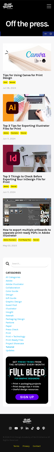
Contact (37, 446)
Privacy (26, 446)
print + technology (15, 336)
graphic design (14, 301)
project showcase (15, 343)
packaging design (15, 319)
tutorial (12, 82)
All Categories (13, 277)
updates (10, 350)
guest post (11, 305)
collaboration (13, 287)
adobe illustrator (10, 240)
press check (12, 329)
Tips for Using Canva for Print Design (23, 76)
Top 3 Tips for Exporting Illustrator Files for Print (26, 127)
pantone (10, 322)
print (5, 82)
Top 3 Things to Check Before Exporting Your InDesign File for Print (24, 179)
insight (9, 312)
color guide (12, 291)
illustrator (14, 133)
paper (9, 326)
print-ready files (25, 240)
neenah (10, 315)
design (9, 294)
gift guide (11, 298)
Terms (16, 446)
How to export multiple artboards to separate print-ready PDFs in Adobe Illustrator (27, 232)
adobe (6, 133)
